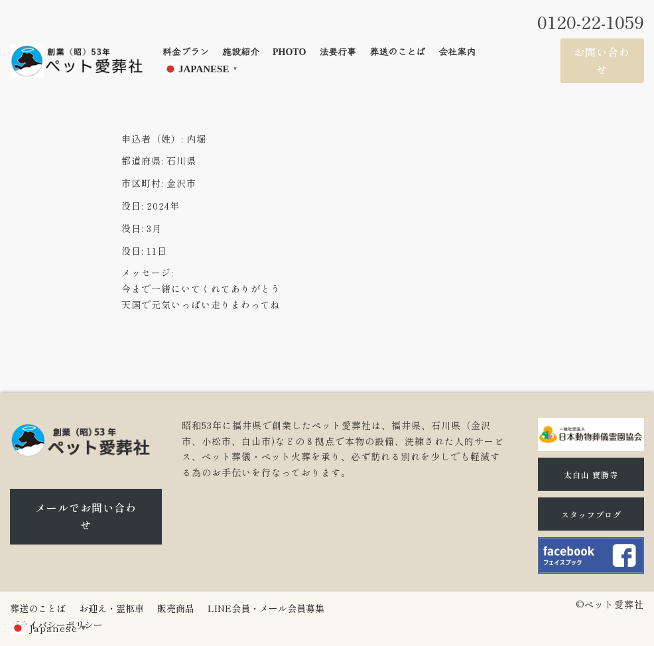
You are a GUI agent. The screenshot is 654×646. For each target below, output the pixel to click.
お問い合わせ (602, 60)
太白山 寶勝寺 (591, 474)
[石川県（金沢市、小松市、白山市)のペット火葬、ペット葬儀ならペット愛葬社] (76, 61)
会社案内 (457, 52)
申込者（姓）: (152, 138)
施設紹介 (240, 52)
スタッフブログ (591, 514)
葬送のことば (397, 52)
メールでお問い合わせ (86, 516)
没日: (132, 205)
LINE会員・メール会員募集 (266, 608)
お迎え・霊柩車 (111, 608)
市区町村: (142, 183)
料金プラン (186, 52)
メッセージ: (147, 272)
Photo (289, 52)
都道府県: (142, 160)
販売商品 (175, 608)
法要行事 (337, 52)
